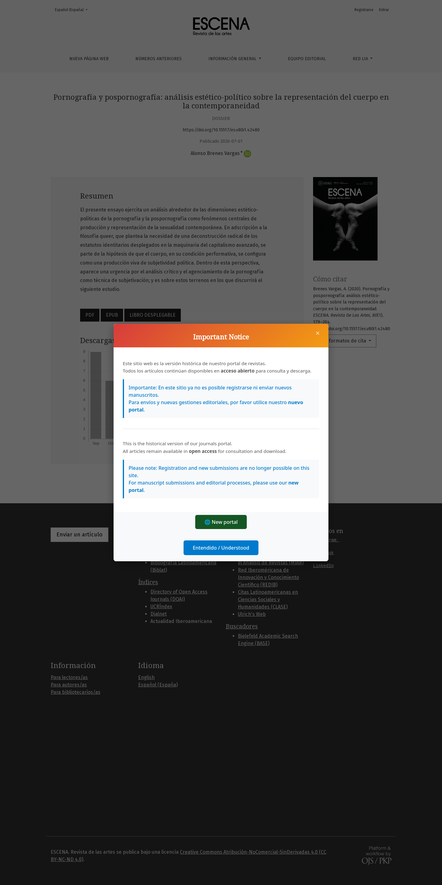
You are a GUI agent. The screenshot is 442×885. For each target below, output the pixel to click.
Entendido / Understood (221, 547)
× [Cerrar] (318, 333)
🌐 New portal (221, 522)
